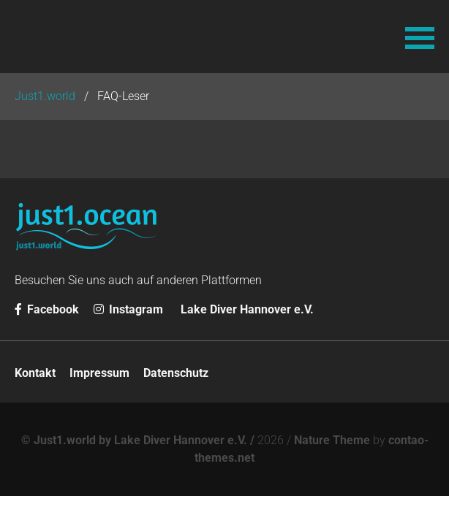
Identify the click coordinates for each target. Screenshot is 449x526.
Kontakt (35, 373)
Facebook (47, 309)
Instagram (128, 309)
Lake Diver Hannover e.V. (247, 309)
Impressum (99, 373)
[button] (419, 36)
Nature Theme (332, 440)
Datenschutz (175, 373)
